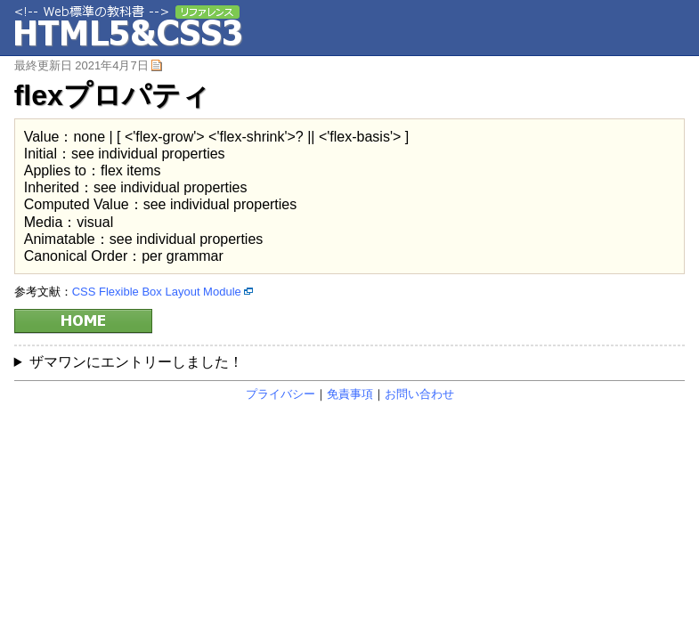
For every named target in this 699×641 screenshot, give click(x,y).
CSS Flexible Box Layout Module (156, 291)
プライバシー (280, 394)
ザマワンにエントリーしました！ (136, 361)
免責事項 (350, 394)
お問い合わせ (419, 394)
